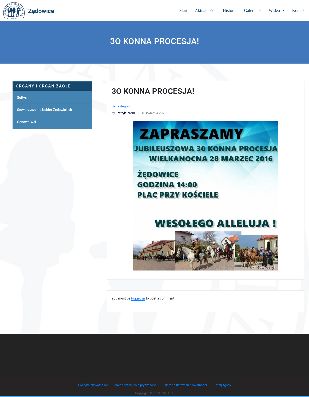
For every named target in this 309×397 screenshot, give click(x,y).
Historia (230, 10)
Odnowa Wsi (26, 122)
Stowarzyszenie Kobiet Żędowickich (44, 110)
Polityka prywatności (93, 385)
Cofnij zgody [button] (222, 385)
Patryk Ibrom (123, 113)
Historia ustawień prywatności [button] (185, 385)
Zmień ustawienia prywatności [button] (135, 385)
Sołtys (22, 98)
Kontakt (299, 10)
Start (183, 10)
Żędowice (41, 11)
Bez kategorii (121, 106)
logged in (138, 298)
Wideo (277, 10)
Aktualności (205, 10)
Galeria (252, 10)
